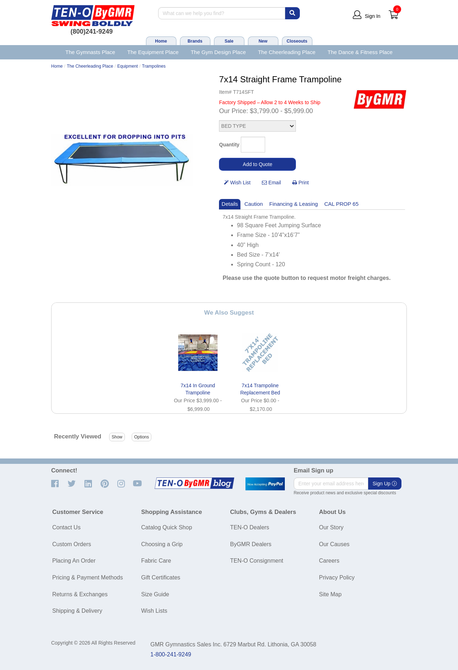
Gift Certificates (160, 577)
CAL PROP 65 (341, 204)
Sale (229, 41)
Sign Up (384, 483)
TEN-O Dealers (249, 527)
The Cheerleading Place (287, 52)
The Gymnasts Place (90, 52)
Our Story (331, 527)
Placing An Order (74, 561)
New (263, 41)
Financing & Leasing (293, 204)
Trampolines (154, 66)
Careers (329, 561)
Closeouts (297, 41)
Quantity (229, 144)
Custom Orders (71, 544)
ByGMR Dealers (251, 544)
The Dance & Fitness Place (360, 52)
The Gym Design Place (218, 52)
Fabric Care (156, 561)
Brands (194, 41)
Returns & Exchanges (80, 594)
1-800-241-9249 (170, 654)
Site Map (330, 594)
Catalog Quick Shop (166, 527)
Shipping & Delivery (77, 611)
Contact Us (66, 527)
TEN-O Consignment (256, 561)
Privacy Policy (337, 577)
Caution (253, 204)
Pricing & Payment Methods (87, 577)
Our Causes (334, 544)
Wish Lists (154, 611)
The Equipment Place (153, 52)
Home (161, 41)
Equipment (127, 66)
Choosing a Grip (162, 544)
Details (229, 204)
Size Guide (155, 594)
